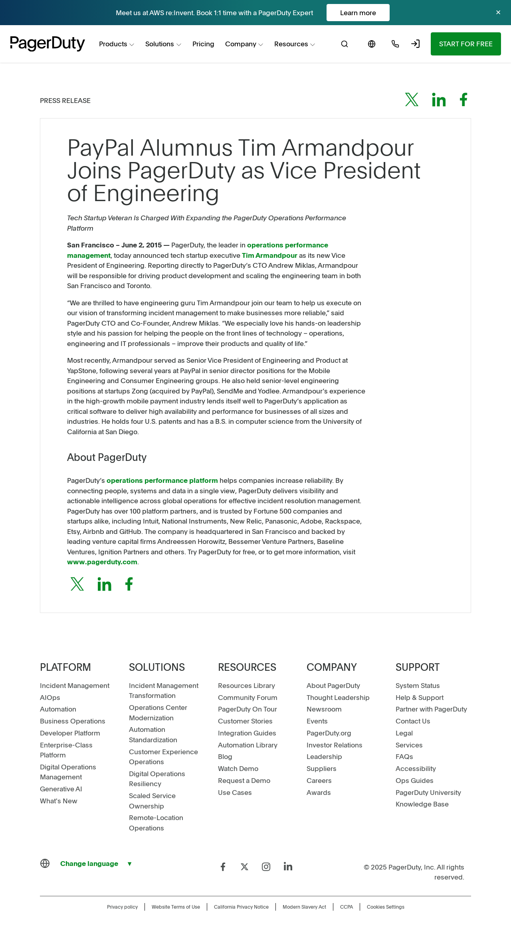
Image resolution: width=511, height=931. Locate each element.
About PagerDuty (333, 685)
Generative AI (61, 788)
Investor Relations (334, 744)
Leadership (324, 756)
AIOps (50, 697)
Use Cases (235, 792)
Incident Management (74, 685)
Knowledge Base (422, 803)
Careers (319, 780)
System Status (418, 685)
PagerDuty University (428, 792)
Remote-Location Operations (156, 822)
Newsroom (324, 709)
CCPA (346, 906)
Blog (225, 756)
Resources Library (246, 685)
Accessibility (416, 768)
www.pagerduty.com (102, 561)
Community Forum (247, 697)
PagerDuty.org (329, 732)
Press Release (65, 100)
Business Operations (72, 720)
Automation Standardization (153, 734)
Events (317, 720)
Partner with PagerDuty (431, 709)
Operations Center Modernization (158, 712)
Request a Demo (244, 780)
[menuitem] (117, 44)
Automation (58, 709)
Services (409, 744)
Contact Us (413, 720)
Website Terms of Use (176, 906)
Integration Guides (247, 732)
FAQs (404, 756)
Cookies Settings (385, 906)
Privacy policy (122, 906)
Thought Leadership (338, 697)
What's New (58, 800)
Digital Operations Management (68, 772)
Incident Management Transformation (163, 690)
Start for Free (466, 43)
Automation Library (247, 744)
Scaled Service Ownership (152, 800)
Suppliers (322, 768)
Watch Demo (238, 768)
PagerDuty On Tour (247, 709)
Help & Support (420, 697)
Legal (404, 732)
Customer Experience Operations (163, 757)
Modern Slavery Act (304, 906)
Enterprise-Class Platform (66, 750)
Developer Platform (70, 732)
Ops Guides (415, 780)
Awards (319, 792)
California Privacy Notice (241, 906)
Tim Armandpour (269, 255)
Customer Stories (245, 720)
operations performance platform (162, 480)
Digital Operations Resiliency (157, 779)
